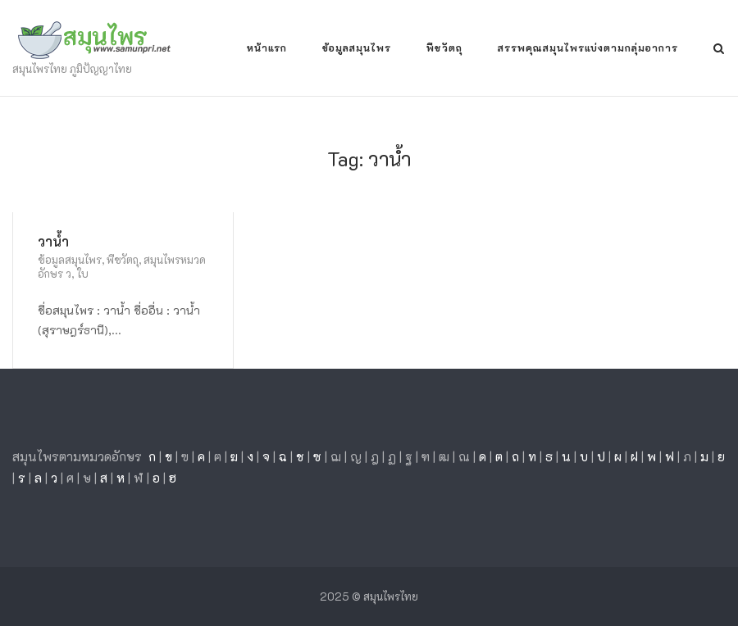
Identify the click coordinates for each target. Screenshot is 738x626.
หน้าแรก (267, 47)
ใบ (82, 273)
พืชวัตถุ (444, 47)
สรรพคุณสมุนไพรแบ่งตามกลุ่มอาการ (588, 47)
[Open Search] (719, 50)
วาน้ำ (53, 241)
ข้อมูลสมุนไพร (356, 47)
